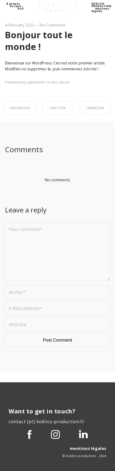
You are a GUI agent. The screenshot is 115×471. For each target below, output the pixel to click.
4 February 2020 (19, 25)
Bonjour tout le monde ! (39, 41)
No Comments (52, 25)
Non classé (60, 82)
